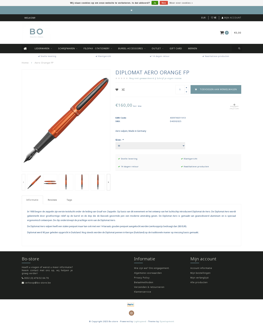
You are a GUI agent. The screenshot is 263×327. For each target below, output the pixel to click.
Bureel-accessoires (130, 48)
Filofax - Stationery (97, 48)
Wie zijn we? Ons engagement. (152, 268)
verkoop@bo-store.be (38, 282)
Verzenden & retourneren (149, 287)
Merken (192, 48)
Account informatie (201, 268)
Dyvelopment (167, 321)
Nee (164, 3)
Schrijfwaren (66, 48)
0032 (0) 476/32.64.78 (36, 278)
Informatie (32, 199)
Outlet (156, 48)
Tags (69, 199)
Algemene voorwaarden (148, 272)
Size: (119, 139)
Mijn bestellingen (200, 272)
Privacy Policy (142, 277)
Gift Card (176, 48)
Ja (154, 3)
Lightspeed (140, 321)
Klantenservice (142, 291)
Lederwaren (42, 48)
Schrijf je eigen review (169, 78)
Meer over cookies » (181, 3)
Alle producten (199, 282)
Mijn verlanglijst (199, 277)
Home (25, 62)
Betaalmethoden (143, 282)
